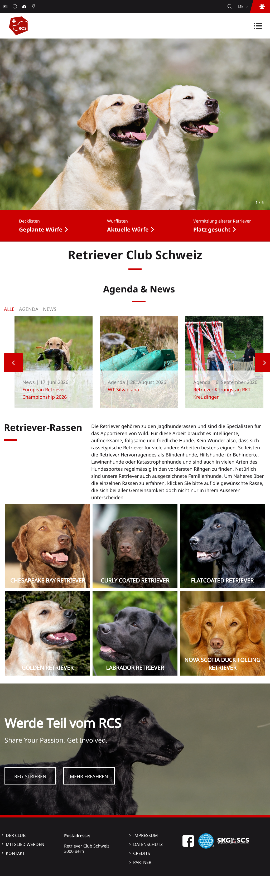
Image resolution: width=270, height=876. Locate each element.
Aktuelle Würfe (128, 229)
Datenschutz (148, 844)
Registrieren (30, 776)
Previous (13, 362)
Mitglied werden (25, 844)
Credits (141, 853)
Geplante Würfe (40, 229)
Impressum (145, 835)
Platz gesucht (211, 229)
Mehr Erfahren (89, 776)
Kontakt (15, 853)
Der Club (16, 835)
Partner (142, 862)
